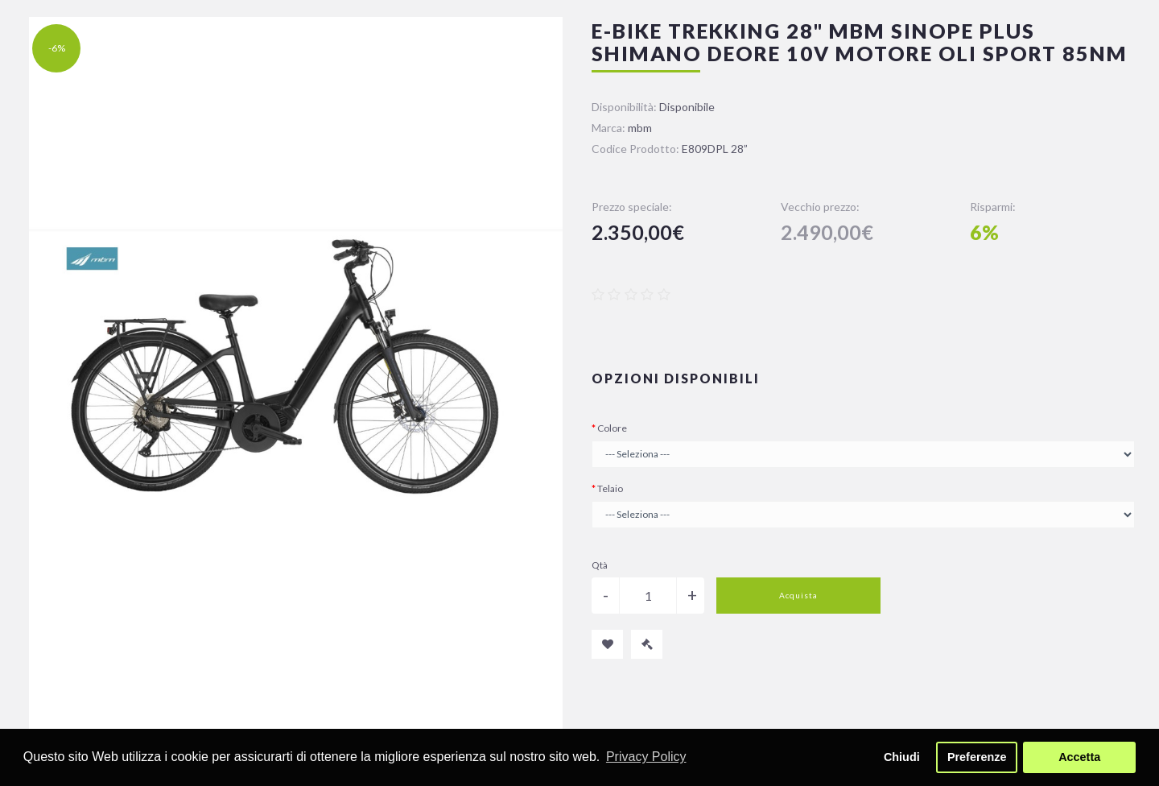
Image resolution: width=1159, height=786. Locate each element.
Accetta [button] (1079, 757)
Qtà (600, 565)
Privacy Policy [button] (646, 756)
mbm (640, 127)
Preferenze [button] (977, 757)
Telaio (610, 488)
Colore (612, 428)
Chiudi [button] (902, 757)
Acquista (798, 595)
